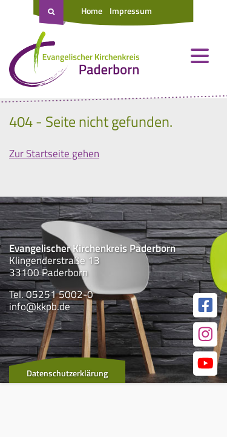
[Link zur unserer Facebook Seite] (205, 305)
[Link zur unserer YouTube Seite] (205, 363)
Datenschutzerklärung (67, 373)
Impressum (131, 10)
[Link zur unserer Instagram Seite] (205, 334)
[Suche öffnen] (52, 12)
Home (91, 10)
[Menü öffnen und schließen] (200, 56)
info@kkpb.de (39, 306)
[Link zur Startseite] (74, 62)
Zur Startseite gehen (54, 153)
